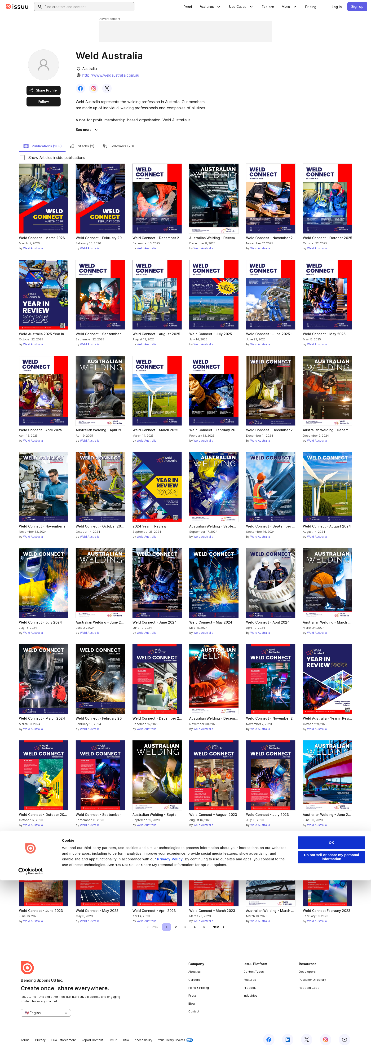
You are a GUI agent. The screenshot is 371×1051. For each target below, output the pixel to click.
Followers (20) (118, 146)
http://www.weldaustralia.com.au (110, 75)
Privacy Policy (170, 1030)
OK (331, 1013)
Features (249, 979)
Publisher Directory (312, 979)
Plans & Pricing (198, 987)
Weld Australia (33, 248)
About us (194, 971)
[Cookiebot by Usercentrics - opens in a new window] (30, 1041)
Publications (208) (42, 146)
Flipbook (249, 987)
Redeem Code (309, 987)
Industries (250, 995)
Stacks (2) (81, 146)
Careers (194, 979)
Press (192, 995)
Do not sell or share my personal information (331, 1028)
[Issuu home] (17, 6)
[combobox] (88, 6)
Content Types (253, 971)
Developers (307, 971)
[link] (188, 6)
